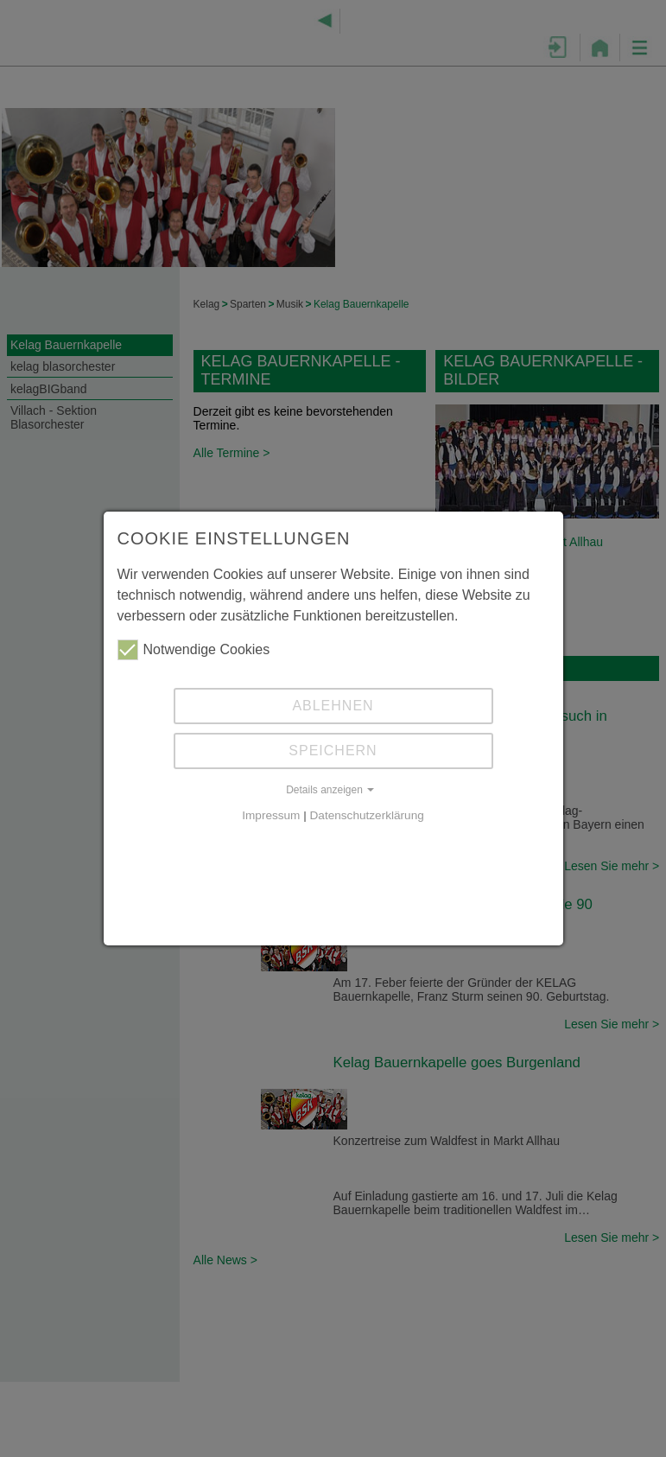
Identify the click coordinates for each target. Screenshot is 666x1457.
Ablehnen (332, 705)
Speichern (333, 750)
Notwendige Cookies (193, 649)
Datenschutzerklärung (367, 815)
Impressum (271, 815)
